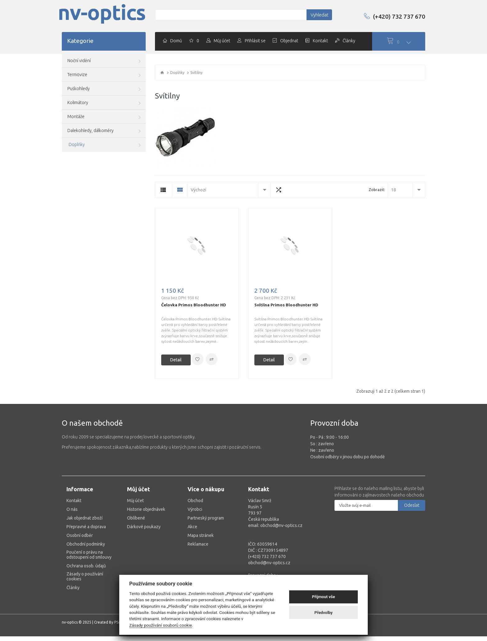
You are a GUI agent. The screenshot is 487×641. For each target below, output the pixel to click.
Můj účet (135, 499)
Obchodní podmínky (85, 542)
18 (393, 188)
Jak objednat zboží (84, 516)
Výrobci (195, 507)
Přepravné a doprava (86, 525)
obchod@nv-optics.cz (269, 561)
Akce (192, 525)
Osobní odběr (79, 533)
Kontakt (73, 499)
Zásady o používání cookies (84, 575)
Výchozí (198, 188)
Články (73, 586)
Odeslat (411, 503)
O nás (72, 507)
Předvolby (323, 612)
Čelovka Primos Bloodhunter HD (193, 303)
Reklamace (198, 542)
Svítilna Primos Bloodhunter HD (286, 303)
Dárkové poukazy (144, 525)
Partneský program (206, 516)
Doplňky (177, 73)
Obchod (195, 499)
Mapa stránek (201, 533)
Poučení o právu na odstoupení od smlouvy (89, 553)
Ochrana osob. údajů (86, 564)
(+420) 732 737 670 (391, 16)
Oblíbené (136, 516)
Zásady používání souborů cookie (160, 625)
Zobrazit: (377, 188)
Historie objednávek (146, 507)
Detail (176, 358)
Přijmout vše (323, 596)
